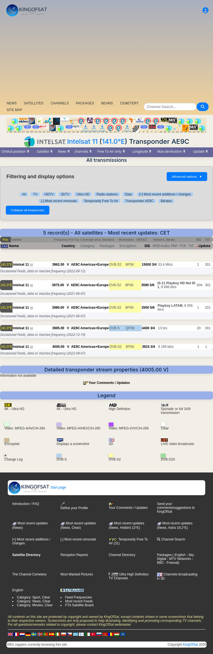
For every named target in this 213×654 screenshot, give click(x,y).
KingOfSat (190, 645)
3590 (145, 285)
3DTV (65, 194)
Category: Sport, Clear (33, 597)
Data (128, 194)
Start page (37, 487)
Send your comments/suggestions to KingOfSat (176, 508)
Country (68, 245)
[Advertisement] (106, 60)
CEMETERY (129, 103)
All (24, 194)
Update (204, 245)
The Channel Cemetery (29, 574)
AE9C (75, 264)
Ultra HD (83, 194)
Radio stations (107, 194)
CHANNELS (59, 103)
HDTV (49, 194)
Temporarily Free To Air (101, 201)
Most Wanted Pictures (76, 574)
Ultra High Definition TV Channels (129, 576)
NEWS (12, 103)
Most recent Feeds (79, 601)
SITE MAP (14, 110)
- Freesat (171, 563)
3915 (145, 347)
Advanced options (187, 176)
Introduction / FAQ (25, 504)
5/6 (152, 285)
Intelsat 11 (82, 141)
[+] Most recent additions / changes (165, 194)
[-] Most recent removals (59, 201)
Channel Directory (122, 555)
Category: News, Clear (33, 601)
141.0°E (113, 141)
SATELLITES (33, 103)
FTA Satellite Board (79, 605)
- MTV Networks (178, 559)
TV (35, 194)
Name (14, 245)
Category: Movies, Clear (35, 605)
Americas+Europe (94, 264)
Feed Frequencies (78, 597)
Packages (164, 555)
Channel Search (171, 539)
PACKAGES (85, 103)
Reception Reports (74, 555)
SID (147, 245)
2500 (145, 308)
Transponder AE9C (139, 201)
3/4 (154, 264)
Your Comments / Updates (109, 383)
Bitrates (166, 201)
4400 (145, 328)
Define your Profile (74, 506)
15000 (146, 264)
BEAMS (107, 103)
